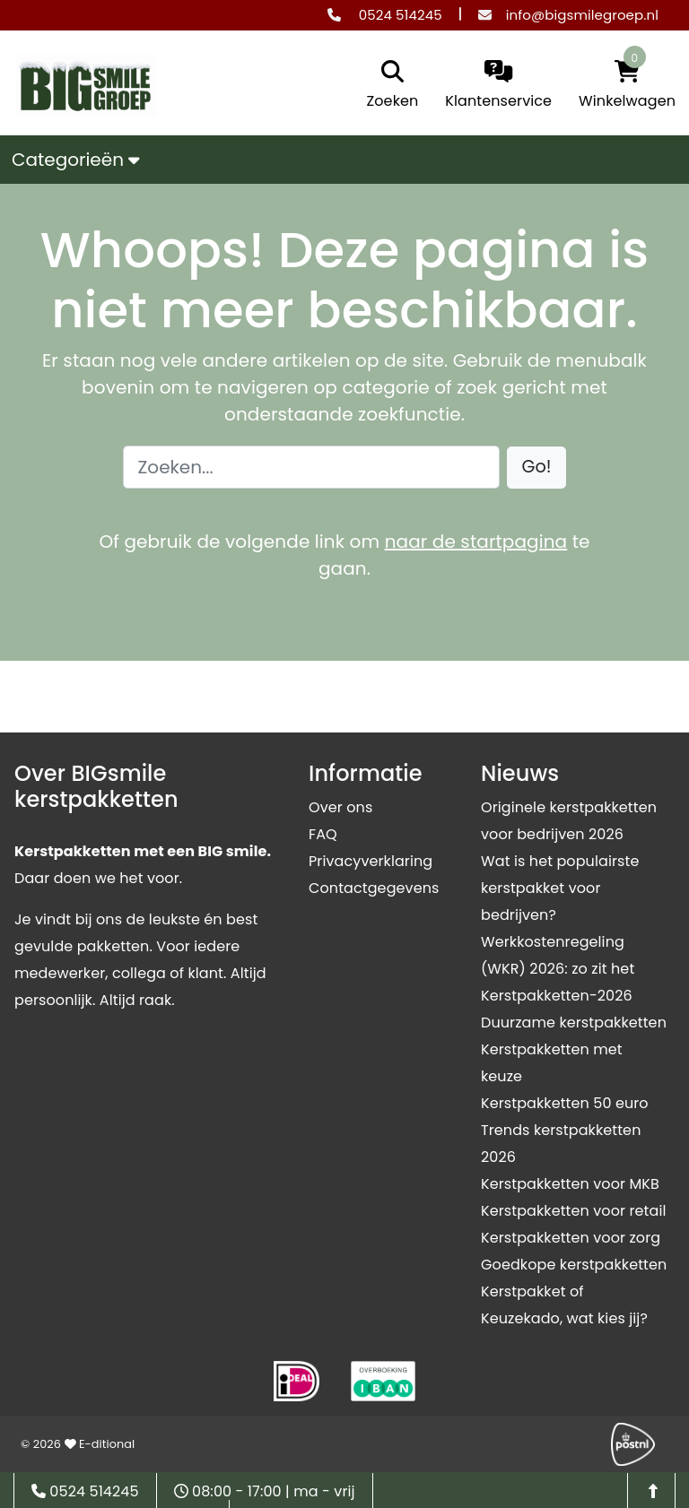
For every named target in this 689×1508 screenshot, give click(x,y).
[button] (537, 467)
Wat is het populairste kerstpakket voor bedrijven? (560, 888)
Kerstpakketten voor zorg (570, 1237)
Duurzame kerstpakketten (574, 1022)
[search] (388, 86)
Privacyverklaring (370, 861)
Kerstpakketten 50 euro (565, 1103)
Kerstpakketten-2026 (556, 995)
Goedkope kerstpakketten (574, 1264)
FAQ (323, 834)
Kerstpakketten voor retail (573, 1210)
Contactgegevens (374, 888)
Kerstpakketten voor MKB (570, 1184)
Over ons (340, 807)
